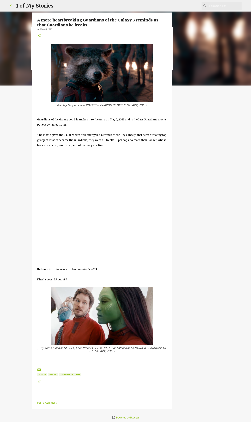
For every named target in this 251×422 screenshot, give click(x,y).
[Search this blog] (225, 6)
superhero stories (70, 374)
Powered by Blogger (125, 417)
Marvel (53, 374)
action (42, 374)
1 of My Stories (34, 6)
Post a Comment (47, 402)
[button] (39, 36)
